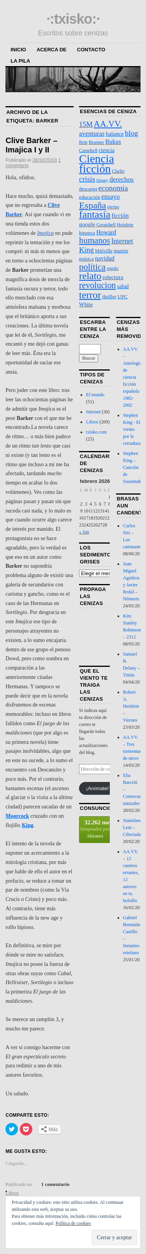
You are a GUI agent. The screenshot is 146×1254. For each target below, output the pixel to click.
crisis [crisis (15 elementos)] (87, 179)
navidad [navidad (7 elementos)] (104, 258)
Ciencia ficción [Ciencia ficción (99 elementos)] (96, 163)
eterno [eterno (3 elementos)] (113, 207)
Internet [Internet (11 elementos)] (122, 241)
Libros (92, 422)
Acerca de (52, 49)
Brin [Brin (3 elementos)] (83, 142)
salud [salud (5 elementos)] (123, 286)
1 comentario (55, 1184)
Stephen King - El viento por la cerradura (132, 429)
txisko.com (96, 432)
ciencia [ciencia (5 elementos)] (106, 150)
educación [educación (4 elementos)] (89, 197)
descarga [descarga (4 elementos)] (88, 189)
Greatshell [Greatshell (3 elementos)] (106, 224)
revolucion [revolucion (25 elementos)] (97, 285)
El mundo (95, 394)
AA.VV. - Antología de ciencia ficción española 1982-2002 (132, 377)
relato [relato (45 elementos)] (90, 276)
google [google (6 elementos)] (87, 224)
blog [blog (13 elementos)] (131, 133)
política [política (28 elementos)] (92, 267)
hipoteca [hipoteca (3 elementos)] (87, 233)
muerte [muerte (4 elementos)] (121, 251)
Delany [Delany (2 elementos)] (102, 180)
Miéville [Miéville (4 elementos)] (104, 251)
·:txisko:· (73, 19)
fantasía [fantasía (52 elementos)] (94, 214)
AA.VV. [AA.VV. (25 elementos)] (108, 124)
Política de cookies (73, 1223)
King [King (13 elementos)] (86, 250)
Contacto (91, 49)
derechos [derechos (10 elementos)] (121, 179)
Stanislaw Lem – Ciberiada (132, 827)
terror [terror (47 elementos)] (90, 294)
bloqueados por (95, 829)
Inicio (18, 49)
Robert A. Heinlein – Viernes (131, 706)
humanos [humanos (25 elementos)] (94, 240)
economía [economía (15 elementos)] (113, 188)
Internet (93, 412)
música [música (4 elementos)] (86, 259)
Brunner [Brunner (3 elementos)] (96, 142)
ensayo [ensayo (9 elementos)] (110, 196)
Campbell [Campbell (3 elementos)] (88, 150)
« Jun (84, 532)
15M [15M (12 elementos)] (86, 124)
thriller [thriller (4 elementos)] (109, 296)
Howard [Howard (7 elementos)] (106, 232)
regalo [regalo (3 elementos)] (112, 268)
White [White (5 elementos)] (86, 304)
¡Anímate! (97, 788)
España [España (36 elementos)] (92, 205)
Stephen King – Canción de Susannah (132, 467)
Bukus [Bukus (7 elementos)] (113, 141)
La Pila (20, 61)
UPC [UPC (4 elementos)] (123, 296)
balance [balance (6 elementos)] (114, 133)
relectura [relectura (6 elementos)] (112, 277)
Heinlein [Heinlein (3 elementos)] (125, 224)
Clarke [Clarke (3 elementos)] (118, 171)
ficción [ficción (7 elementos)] (120, 215)
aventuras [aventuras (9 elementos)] (91, 133)
